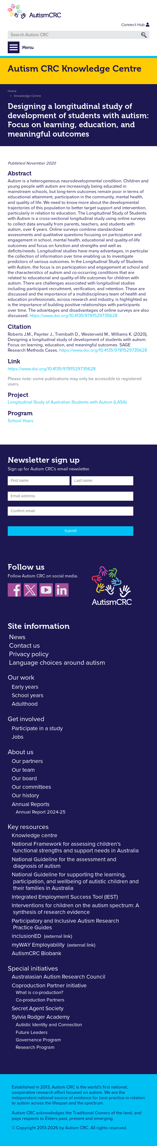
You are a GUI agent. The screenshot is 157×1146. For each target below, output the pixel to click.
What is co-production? (39, 992)
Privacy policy (29, 654)
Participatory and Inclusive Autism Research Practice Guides (65, 924)
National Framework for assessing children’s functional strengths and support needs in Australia (75, 847)
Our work (21, 677)
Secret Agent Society (37, 1008)
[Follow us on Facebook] (16, 591)
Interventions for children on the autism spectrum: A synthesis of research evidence (75, 909)
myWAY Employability (38, 945)
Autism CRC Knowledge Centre (75, 68)
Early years (25, 687)
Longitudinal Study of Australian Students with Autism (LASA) (67, 402)
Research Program (35, 1047)
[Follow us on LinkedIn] (62, 591)
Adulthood (25, 704)
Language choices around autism (57, 662)
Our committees (31, 787)
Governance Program (38, 1040)
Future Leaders (31, 1032)
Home (12, 91)
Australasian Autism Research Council (58, 977)
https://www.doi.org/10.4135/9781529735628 (74, 316)
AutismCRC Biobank (36, 953)
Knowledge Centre (27, 96)
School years (27, 695)
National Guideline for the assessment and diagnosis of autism (64, 863)
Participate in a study (37, 728)
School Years (20, 421)
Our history (25, 795)
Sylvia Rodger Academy (41, 1017)
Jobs (17, 737)
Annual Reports (31, 804)
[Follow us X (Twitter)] (31, 591)
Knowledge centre (34, 835)
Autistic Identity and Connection (49, 1024)
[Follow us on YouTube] (47, 591)
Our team (23, 770)
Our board (24, 778)
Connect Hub (135, 25)
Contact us (24, 645)
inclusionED (26, 936)
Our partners (27, 761)
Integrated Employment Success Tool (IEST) (65, 897)
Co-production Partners (40, 1000)
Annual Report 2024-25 (41, 812)
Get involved (26, 719)
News (17, 637)
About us (21, 752)
